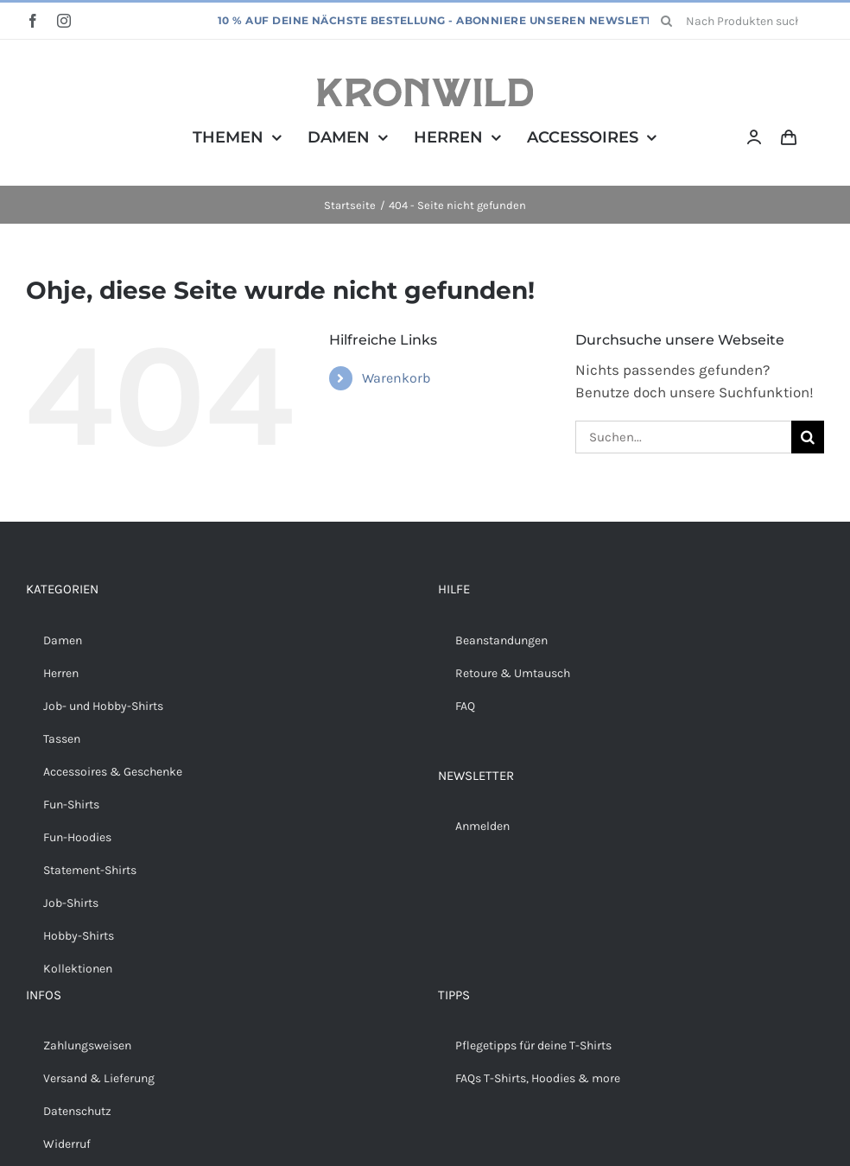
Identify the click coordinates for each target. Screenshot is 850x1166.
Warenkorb (396, 378)
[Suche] (667, 21)
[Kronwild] (425, 85)
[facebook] (33, 21)
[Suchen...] (683, 437)
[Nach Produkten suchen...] (736, 21)
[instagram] (64, 21)
